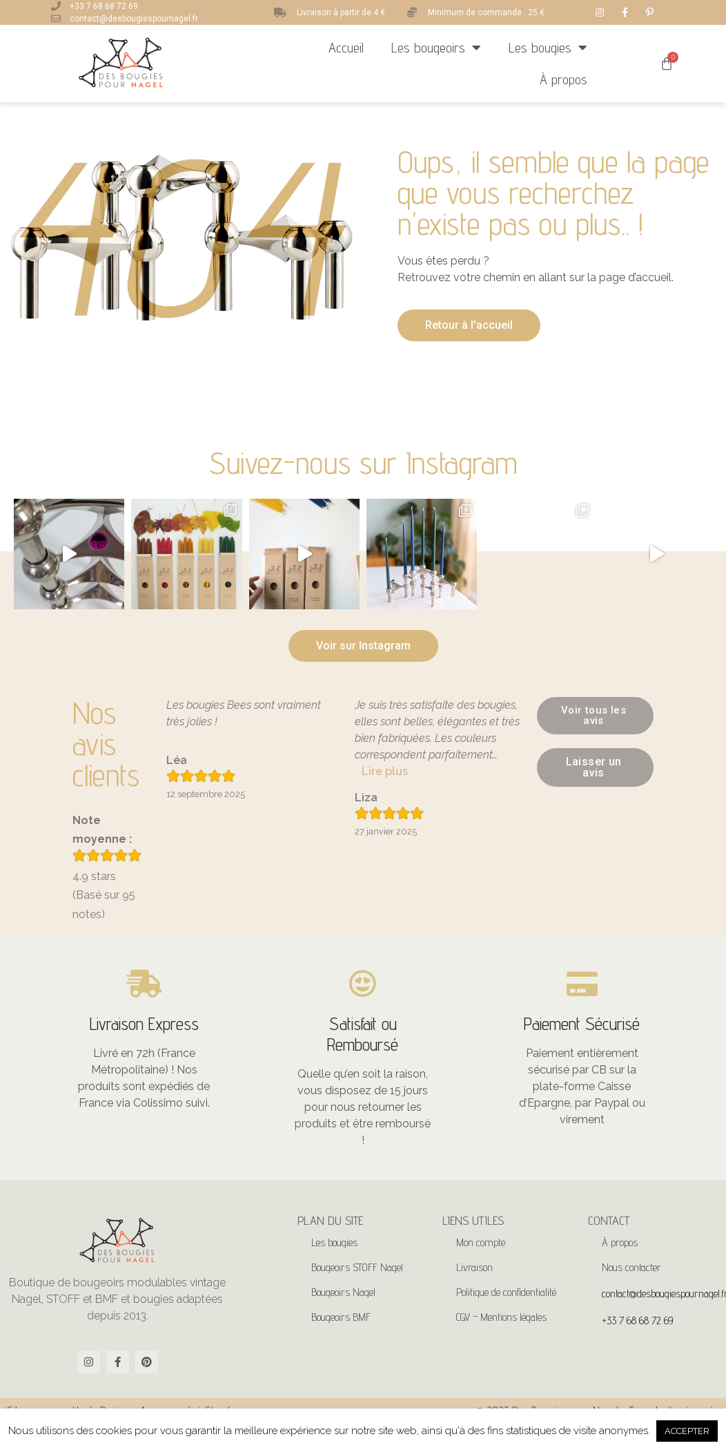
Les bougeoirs (436, 47)
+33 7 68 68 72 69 (637, 1320)
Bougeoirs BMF (341, 1317)
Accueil (346, 47)
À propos (563, 79)
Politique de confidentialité (506, 1292)
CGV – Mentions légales (501, 1317)
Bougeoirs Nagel (343, 1292)
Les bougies (548, 47)
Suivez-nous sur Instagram (363, 462)
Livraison (474, 1267)
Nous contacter (631, 1267)
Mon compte (480, 1242)
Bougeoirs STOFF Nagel (357, 1267)
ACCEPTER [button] (687, 1431)
